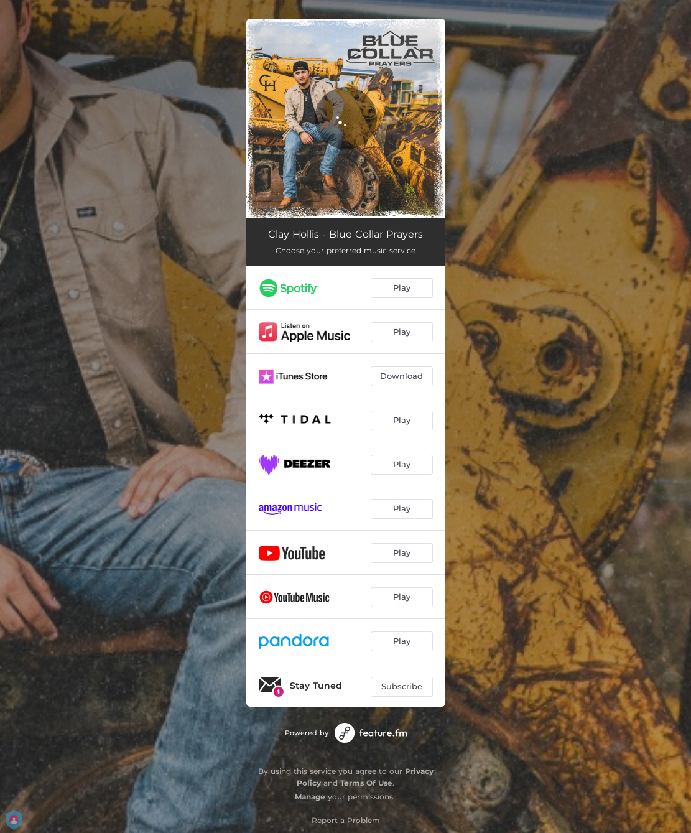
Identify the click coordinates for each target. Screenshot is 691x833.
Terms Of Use (366, 783)
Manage (310, 796)
